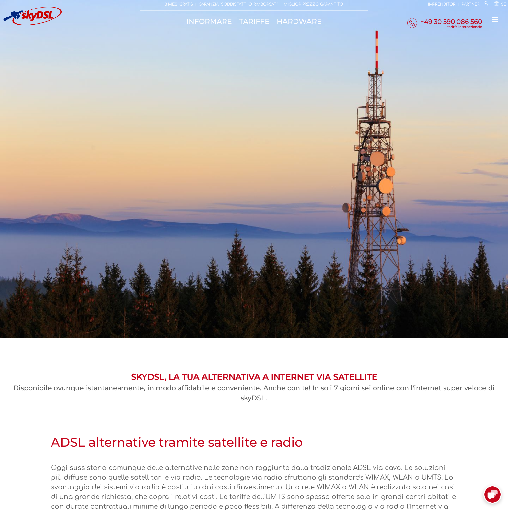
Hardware (299, 21)
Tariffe (254, 21)
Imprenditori (442, 4)
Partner (470, 4)
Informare (209, 21)
